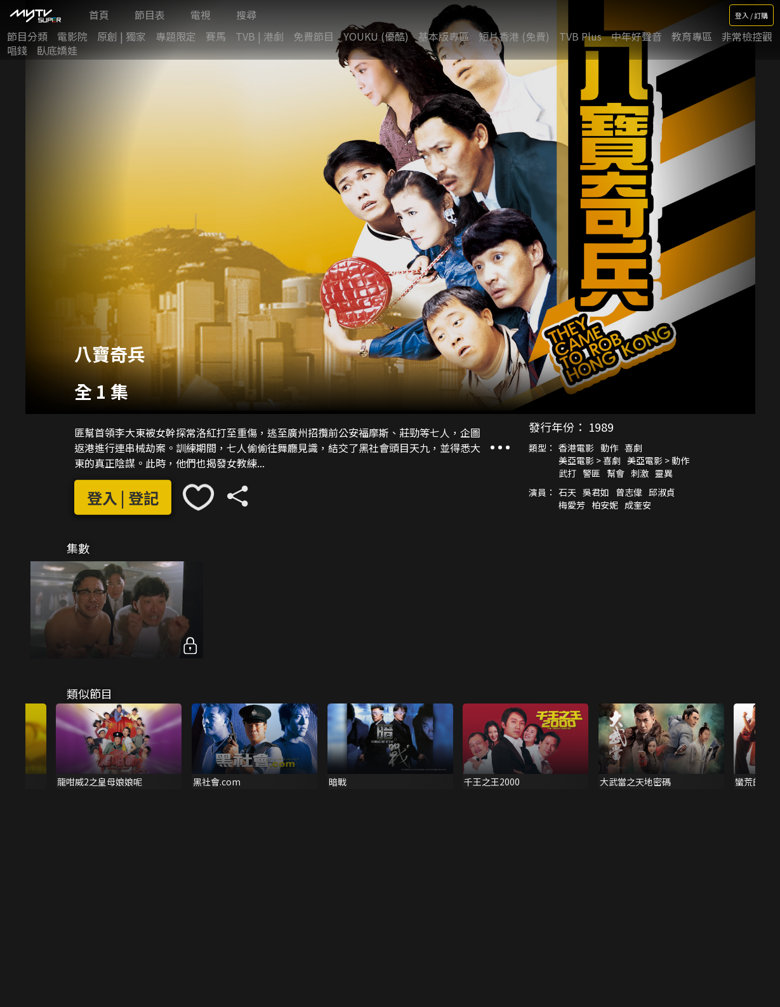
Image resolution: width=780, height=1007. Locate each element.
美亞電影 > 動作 (658, 460)
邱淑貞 (662, 492)
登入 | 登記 (123, 497)
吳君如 (596, 492)
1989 (601, 426)
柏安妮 (605, 504)
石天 (567, 492)
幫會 (616, 473)
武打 (567, 473)
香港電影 (576, 447)
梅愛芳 (572, 504)
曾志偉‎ (629, 492)
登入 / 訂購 (751, 15)
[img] (34, 15)
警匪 (591, 473)
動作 (609, 447)
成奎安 (638, 504)
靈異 (664, 473)
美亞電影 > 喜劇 (590, 460)
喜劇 (633, 447)
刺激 (640, 473)
